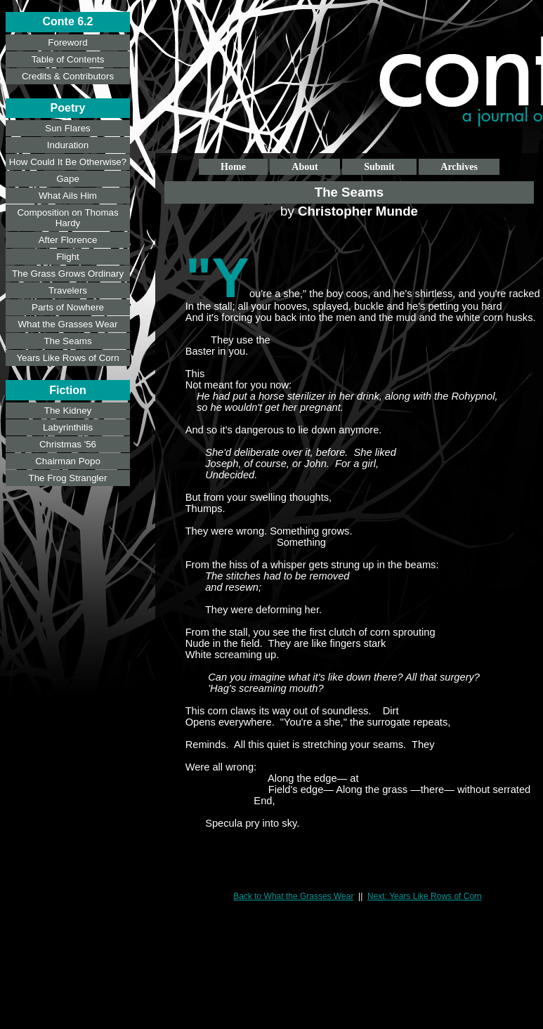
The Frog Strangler (68, 478)
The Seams (67, 341)
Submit (379, 167)
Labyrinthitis (68, 427)
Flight (67, 256)
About (305, 167)
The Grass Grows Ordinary (68, 273)
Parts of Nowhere (68, 307)
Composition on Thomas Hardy (67, 217)
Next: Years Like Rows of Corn (424, 896)
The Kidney (67, 410)
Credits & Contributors (68, 76)
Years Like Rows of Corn (67, 358)
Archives (459, 167)
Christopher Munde (358, 211)
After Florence (68, 240)
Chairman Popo (67, 461)
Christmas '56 (67, 444)
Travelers (67, 290)
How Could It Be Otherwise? (67, 162)
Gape (67, 178)
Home (233, 167)
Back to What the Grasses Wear (293, 896)
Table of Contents (68, 59)
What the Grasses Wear (68, 324)
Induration (68, 145)
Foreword (67, 42)
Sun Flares (67, 128)
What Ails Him (68, 195)
